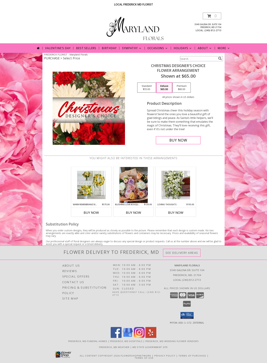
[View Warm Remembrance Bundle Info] (91, 185)
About (205, 48)
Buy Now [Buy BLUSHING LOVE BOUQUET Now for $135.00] (133, 212)
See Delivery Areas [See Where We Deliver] (182, 253)
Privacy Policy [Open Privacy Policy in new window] (164, 355)
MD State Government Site (150, 347)
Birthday (109, 48)
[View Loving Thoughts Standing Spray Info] (176, 185)
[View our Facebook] (116, 336)
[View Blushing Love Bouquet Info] (133, 185)
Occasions (157, 48)
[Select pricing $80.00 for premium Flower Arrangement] (182, 88)
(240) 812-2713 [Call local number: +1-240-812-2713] (212, 30)
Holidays (183, 48)
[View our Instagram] (139, 336)
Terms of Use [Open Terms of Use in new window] (144, 357)
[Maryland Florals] (135, 28)
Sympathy (132, 48)
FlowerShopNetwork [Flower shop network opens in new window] (136, 355)
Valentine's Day (57, 48)
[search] (220, 58)
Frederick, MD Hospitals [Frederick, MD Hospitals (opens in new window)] (126, 341)
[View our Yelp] (150, 336)
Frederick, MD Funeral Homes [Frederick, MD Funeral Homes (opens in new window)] (87, 341)
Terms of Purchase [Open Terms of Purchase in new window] (192, 355)
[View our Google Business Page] (127, 336)
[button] (212, 16)
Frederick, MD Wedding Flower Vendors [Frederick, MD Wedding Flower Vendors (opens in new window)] (172, 341)
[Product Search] (198, 58)
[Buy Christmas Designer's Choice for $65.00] (178, 140)
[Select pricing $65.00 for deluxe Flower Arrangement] (164, 88)
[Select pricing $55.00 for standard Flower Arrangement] (146, 88)
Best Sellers (86, 48)
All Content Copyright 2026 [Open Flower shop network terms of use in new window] (100, 355)
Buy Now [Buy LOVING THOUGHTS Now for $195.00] (175, 212)
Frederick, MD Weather (114, 347)
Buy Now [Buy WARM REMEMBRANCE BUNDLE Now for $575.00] (91, 212)
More (224, 48)
